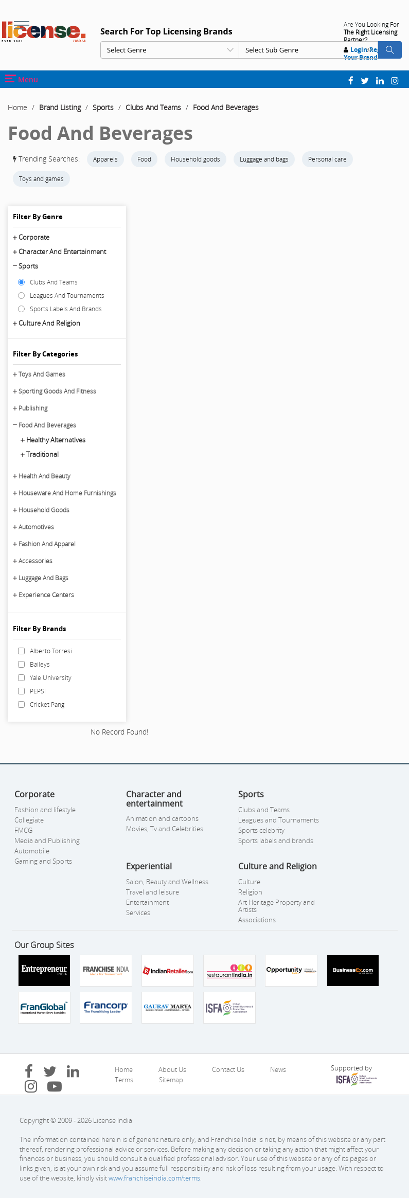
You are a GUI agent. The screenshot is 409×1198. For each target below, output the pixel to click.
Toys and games (41, 178)
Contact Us (228, 1069)
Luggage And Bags (43, 578)
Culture (249, 881)
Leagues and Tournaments (278, 820)
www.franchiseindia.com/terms (154, 1178)
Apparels (105, 159)
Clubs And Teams (153, 107)
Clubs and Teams (264, 809)
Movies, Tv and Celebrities (164, 828)
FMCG (23, 830)
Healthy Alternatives (55, 439)
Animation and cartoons (162, 818)
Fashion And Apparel (47, 544)
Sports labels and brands (275, 840)
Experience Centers (46, 595)
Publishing (33, 408)
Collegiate (29, 820)
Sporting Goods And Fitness (57, 391)
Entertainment (147, 902)
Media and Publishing (47, 840)
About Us (172, 1069)
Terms (124, 1079)
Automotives (36, 527)
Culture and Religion (49, 323)
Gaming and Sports (43, 861)
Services (138, 912)
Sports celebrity (261, 830)
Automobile (31, 850)
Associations (257, 919)
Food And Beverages (226, 107)
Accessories (35, 561)
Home (17, 107)
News (278, 1069)
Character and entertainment (62, 251)
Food (144, 159)
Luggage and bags (264, 159)
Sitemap (171, 1079)
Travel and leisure (152, 892)
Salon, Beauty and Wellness (167, 881)
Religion (250, 892)
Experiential (149, 866)
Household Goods (44, 510)
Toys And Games (42, 374)
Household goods (195, 159)
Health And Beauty (44, 476)
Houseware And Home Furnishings (67, 493)
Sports (103, 107)
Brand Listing (60, 107)
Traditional (42, 454)
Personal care (327, 159)
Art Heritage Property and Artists (276, 906)
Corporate (34, 237)
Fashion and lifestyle (45, 809)
